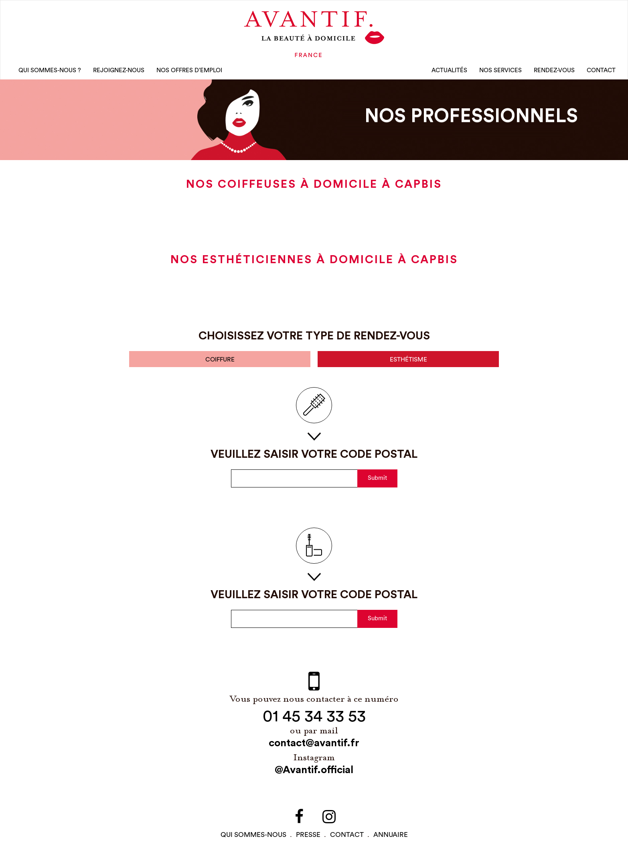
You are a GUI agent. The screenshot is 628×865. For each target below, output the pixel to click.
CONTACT (601, 72)
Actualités (449, 72)
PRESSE (308, 838)
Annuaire (390, 838)
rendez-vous (554, 72)
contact (347, 838)
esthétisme (408, 362)
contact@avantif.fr (314, 746)
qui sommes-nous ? (49, 72)
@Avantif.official (314, 773)
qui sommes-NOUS (253, 838)
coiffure (219, 362)
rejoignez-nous (118, 72)
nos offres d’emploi (189, 72)
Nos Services (500, 72)
